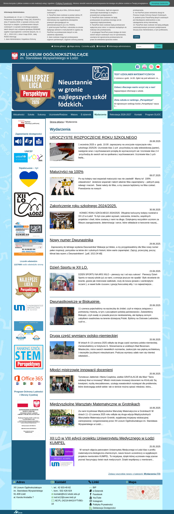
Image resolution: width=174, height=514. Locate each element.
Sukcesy (42, 114)
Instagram (95, 501)
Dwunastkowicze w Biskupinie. (75, 301)
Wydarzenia (100, 114)
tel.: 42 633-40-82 (61, 487)
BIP (92, 487)
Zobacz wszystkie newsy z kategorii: (134, 474)
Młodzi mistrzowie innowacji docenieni (81, 370)
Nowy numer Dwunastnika (71, 240)
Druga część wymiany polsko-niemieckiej (84, 336)
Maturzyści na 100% (66, 172)
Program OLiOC (153, 114)
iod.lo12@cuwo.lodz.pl (63, 497)
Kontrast (101, 46)
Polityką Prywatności (64, 3)
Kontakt (138, 114)
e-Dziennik (96, 490)
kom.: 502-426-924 (61, 491)
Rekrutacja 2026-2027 (120, 114)
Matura (74, 114)
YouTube (95, 497)
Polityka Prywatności (101, 504)
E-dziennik (86, 114)
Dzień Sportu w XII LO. (69, 267)
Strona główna (58, 46)
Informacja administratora (118, 46)
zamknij (136, 37)
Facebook (95, 494)
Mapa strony (73, 46)
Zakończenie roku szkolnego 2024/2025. (83, 206)
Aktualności (18, 114)
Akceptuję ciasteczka (159, 3)
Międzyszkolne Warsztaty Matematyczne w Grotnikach (95, 404)
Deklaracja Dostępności (102, 508)
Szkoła (31, 114)
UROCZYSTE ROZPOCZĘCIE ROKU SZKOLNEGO (93, 137)
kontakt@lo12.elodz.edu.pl (65, 494)
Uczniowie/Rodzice (58, 114)
